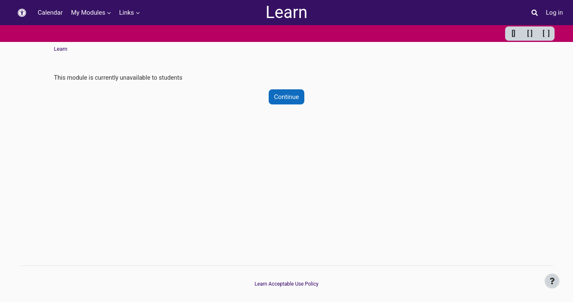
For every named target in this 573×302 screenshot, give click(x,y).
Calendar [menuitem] (50, 12)
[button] (22, 12)
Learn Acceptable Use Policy (287, 284)
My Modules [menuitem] (88, 12)
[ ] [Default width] (530, 33)
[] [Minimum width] (514, 33)
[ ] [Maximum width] (546, 33)
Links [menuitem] (126, 12)
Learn (286, 12)
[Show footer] (552, 281)
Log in (554, 12)
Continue (286, 97)
